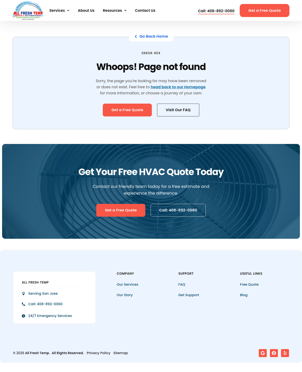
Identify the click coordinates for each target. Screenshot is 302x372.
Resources (114, 10)
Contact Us (145, 10)
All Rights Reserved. (68, 353)
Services (59, 10)
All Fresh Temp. (37, 353)
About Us (86, 10)
